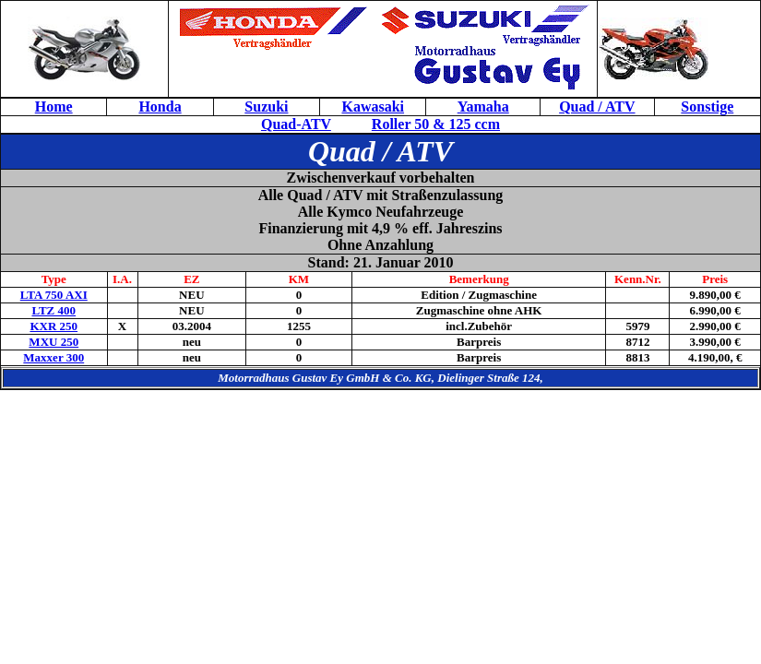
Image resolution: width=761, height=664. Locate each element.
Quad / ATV (597, 106)
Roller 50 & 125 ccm (436, 124)
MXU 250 (53, 342)
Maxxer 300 (53, 357)
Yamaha (483, 106)
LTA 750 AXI (54, 295)
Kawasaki (372, 106)
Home (54, 106)
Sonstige (707, 106)
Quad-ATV (296, 124)
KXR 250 (53, 326)
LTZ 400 (53, 310)
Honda (159, 106)
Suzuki (266, 106)
